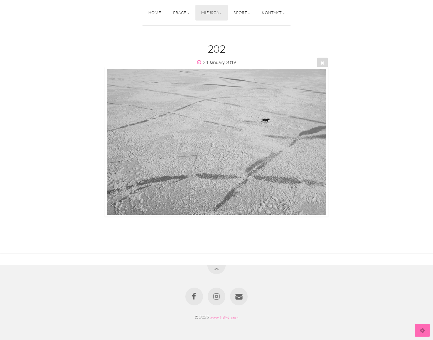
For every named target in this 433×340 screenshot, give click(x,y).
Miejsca (210, 12)
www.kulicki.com (224, 317)
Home (154, 12)
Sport (240, 12)
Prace (180, 12)
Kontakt (272, 12)
